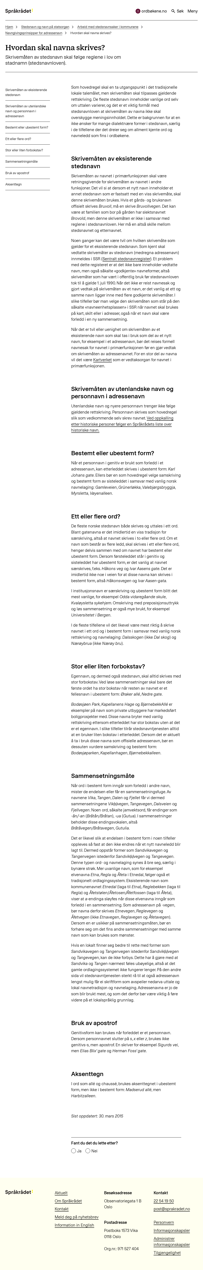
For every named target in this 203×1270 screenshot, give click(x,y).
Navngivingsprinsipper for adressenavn (33, 33)
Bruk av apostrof (17, 173)
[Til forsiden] (19, 11)
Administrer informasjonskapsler (172, 1241)
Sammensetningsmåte (21, 161)
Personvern (164, 1222)
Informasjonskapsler (172, 1230)
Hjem (9, 27)
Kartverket (102, 359)
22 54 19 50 (164, 1201)
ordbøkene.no (151, 11)
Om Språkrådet (68, 1201)
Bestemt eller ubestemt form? (26, 127)
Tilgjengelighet (167, 1252)
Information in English (74, 1225)
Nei (94, 1151)
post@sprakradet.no (172, 1209)
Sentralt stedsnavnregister (126, 258)
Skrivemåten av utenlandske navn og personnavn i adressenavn (25, 111)
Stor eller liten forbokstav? (24, 150)
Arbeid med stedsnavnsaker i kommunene (107, 27)
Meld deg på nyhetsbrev (77, 1217)
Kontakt (62, 1209)
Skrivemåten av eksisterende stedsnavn (26, 92)
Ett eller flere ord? (18, 139)
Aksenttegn (13, 184)
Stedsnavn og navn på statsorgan (45, 27)
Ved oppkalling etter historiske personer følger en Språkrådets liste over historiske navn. (122, 424)
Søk (177, 11)
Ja (79, 1151)
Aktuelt (61, 1192)
